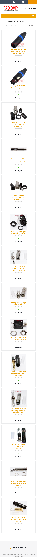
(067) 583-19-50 (30, 8)
